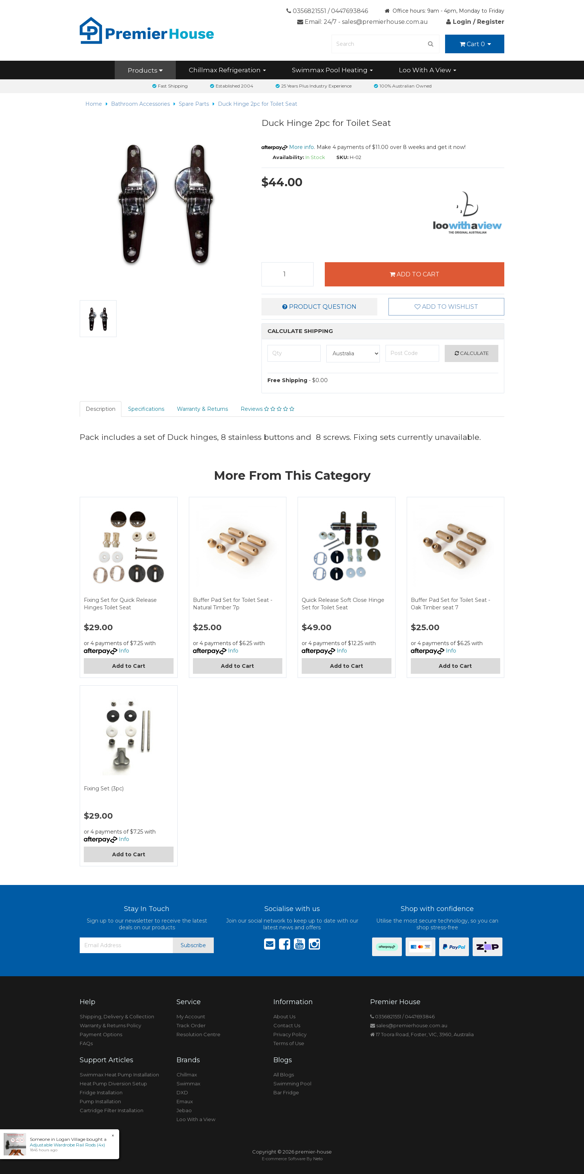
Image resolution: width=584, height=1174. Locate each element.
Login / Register (475, 21)
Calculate (472, 353)
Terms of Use (288, 1043)
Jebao (184, 1110)
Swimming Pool (292, 1083)
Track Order (191, 1025)
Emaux (185, 1101)
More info (287, 147)
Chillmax (187, 1075)
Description (100, 409)
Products (145, 70)
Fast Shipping (170, 86)
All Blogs (283, 1075)
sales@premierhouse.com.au (408, 1025)
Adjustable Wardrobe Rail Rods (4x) (67, 1145)
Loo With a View (196, 1119)
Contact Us (286, 1025)
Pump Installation (100, 1101)
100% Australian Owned (403, 86)
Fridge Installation (101, 1092)
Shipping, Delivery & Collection (117, 1016)
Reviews (267, 409)
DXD (182, 1092)
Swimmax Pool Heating (332, 70)
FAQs (86, 1043)
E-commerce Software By (292, 1158)
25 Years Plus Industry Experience (314, 86)
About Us (284, 1016)
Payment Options (101, 1034)
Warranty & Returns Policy (110, 1025)
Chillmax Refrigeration (227, 70)
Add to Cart (414, 274)
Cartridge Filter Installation (111, 1110)
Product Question (319, 306)
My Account (191, 1016)
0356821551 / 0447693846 (327, 11)
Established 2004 (231, 86)
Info (124, 650)
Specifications (146, 409)
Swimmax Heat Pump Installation (119, 1075)
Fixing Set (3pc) (104, 788)
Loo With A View (427, 70)
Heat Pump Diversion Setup (113, 1083)
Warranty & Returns (202, 409)
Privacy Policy (290, 1034)
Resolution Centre (198, 1034)
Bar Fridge (286, 1092)
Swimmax (188, 1083)
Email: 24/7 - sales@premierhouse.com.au (362, 21)
